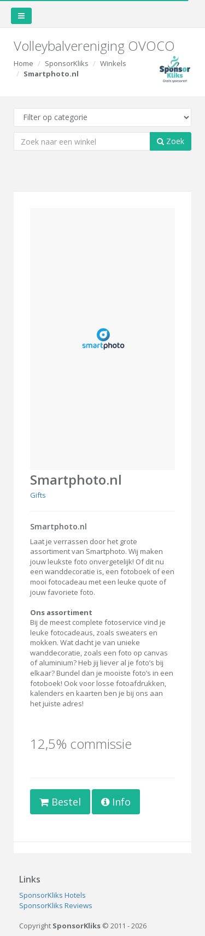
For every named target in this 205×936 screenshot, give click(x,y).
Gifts (38, 495)
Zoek (170, 141)
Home (23, 63)
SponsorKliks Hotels (52, 895)
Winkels (113, 63)
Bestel (60, 801)
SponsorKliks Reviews (55, 905)
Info (116, 801)
